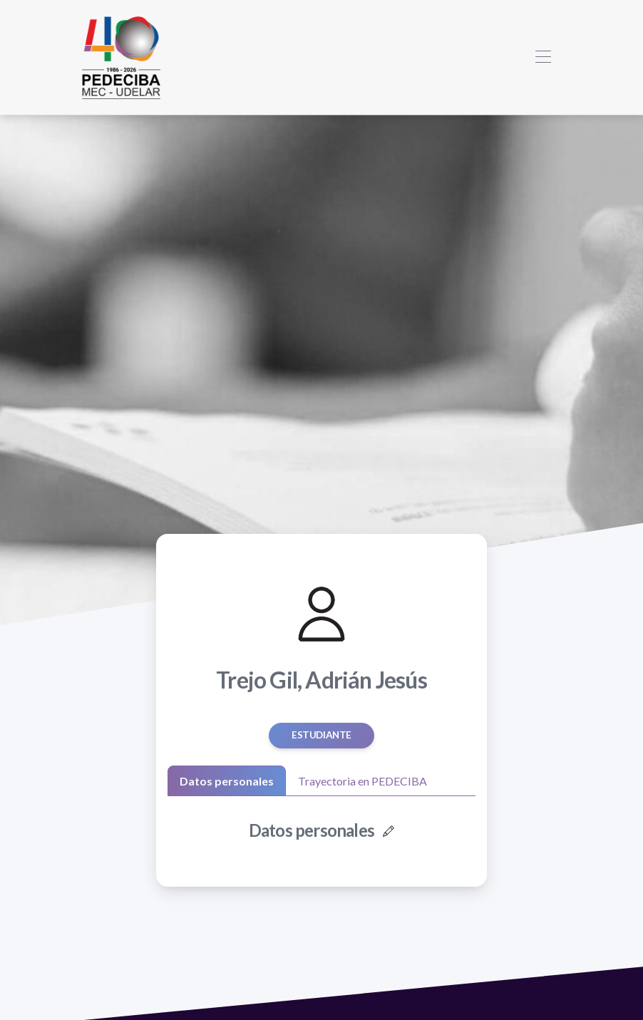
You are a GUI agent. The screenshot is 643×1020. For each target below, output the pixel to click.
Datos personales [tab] (227, 781)
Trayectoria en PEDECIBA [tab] (362, 781)
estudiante (321, 735)
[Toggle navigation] (543, 57)
